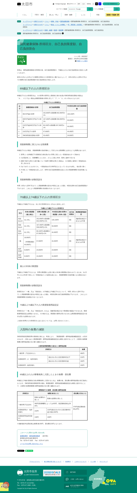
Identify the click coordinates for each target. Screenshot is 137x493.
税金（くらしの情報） (58, 25)
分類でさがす (38, 21)
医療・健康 (48, 30)
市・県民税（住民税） (75, 25)
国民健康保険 (64, 21)
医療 (55, 30)
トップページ (27, 21)
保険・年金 (55, 21)
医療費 (61, 30)
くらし (47, 21)
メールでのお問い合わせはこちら (31, 444)
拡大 (83, 4)
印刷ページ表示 (82, 61)
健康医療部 (24, 436)
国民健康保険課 (34, 436)
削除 (63, 33)
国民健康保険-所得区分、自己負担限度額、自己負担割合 (42, 33)
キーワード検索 (61, 9)
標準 (79, 4)
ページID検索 (98, 9)
